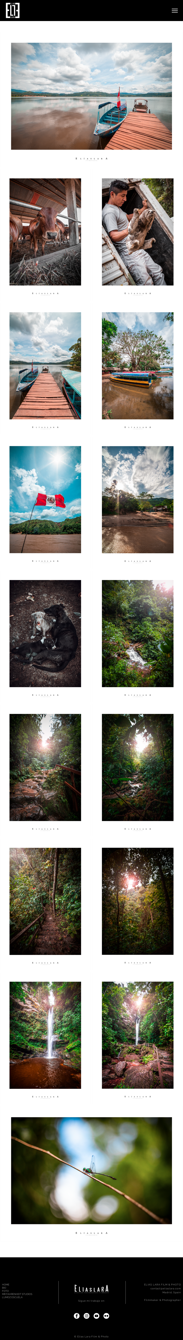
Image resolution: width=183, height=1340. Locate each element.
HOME (5, 1284)
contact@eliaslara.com (166, 1288)
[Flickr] (106, 1316)
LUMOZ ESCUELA (12, 1297)
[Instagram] (86, 1316)
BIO (4, 1287)
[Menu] (175, 10)
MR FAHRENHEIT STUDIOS (15, 1294)
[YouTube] (96, 1316)
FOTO (5, 1291)
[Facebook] (77, 1316)
